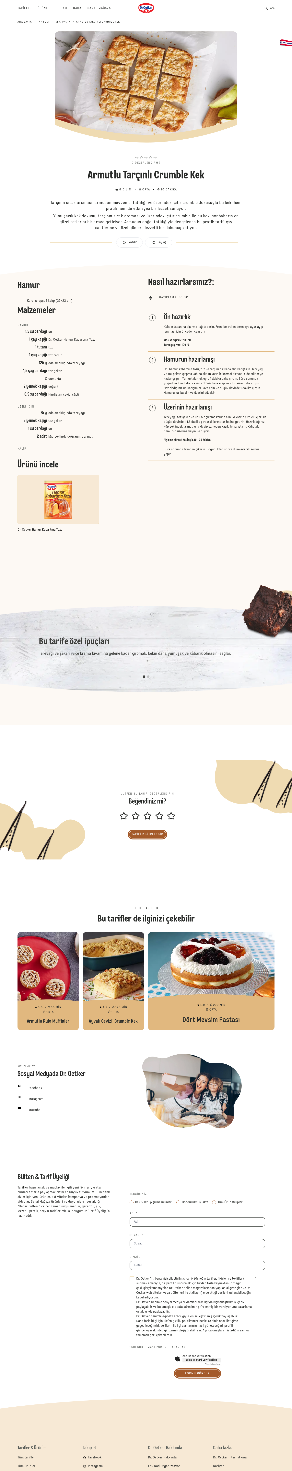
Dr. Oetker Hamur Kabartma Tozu (72, 339)
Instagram (95, 1466)
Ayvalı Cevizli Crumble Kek (113, 981)
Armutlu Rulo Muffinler (48, 981)
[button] (146, 150)
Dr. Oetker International (230, 1457)
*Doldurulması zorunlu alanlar (158, 1347)
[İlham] (65, 8)
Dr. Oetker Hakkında (162, 1457)
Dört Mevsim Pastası (211, 981)
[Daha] (80, 8)
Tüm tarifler (26, 1457)
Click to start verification (201, 1360)
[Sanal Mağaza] (102, 8)
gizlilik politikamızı (185, 1321)
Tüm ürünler (26, 1466)
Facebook (94, 1457)
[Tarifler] (28, 8)
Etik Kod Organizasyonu (165, 1466)
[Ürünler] (48, 8)
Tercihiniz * (139, 1194)
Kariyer (218, 1466)
